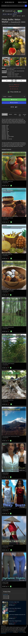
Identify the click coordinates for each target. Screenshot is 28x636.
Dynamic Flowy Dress (6, 509)
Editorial (10, 114)
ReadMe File (5, 594)
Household (17, 73)
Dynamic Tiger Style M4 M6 (7, 545)
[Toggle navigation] (2, 2)
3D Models (9, 72)
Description (5, 114)
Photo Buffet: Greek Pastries (8, 290)
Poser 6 (7, 68)
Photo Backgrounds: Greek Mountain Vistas (10, 436)
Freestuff (10, 14)
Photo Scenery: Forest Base (7, 400)
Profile (15, 12)
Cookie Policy (20, 632)
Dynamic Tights (5, 582)
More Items (20, 115)
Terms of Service (10, 632)
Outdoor (16, 75)
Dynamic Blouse (5, 472)
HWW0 (23, 22)
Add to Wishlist (14, 102)
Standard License (11, 76)
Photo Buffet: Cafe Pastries (7, 217)
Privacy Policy (3, 633)
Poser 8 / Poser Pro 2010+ (18, 68)
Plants (13, 72)
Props (13, 73)
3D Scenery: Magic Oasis (14, 601)
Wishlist (14, 14)
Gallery (5, 14)
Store (20, 12)
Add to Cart (14, 99)
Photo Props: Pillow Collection (15, 608)
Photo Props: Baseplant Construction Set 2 (17, 615)
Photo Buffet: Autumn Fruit (7, 181)
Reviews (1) (24, 115)
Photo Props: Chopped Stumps (15, 620)
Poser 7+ (11, 68)
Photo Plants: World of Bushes (8, 363)
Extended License (18, 76)
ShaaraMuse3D (15, 22)
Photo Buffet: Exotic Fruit (7, 254)
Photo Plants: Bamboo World (8, 327)
